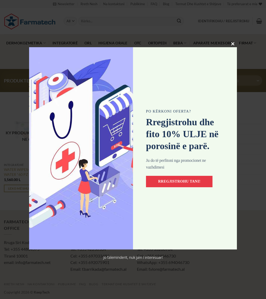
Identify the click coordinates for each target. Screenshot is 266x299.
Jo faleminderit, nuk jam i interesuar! (133, 257)
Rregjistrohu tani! (179, 181)
